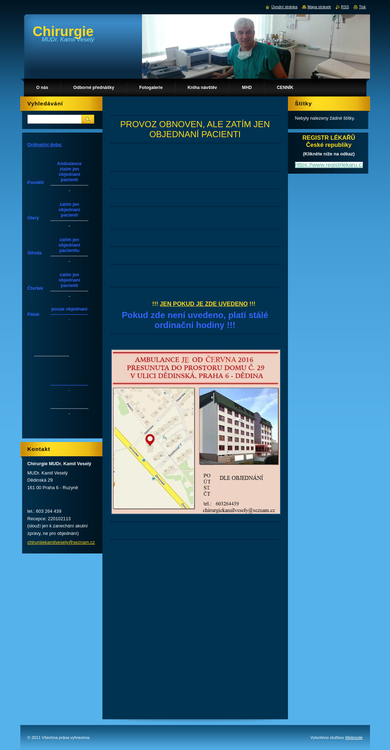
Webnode (354, 737)
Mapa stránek (319, 7)
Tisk (362, 7)
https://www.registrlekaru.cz (330, 165)
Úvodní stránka (284, 7)
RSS (345, 7)
